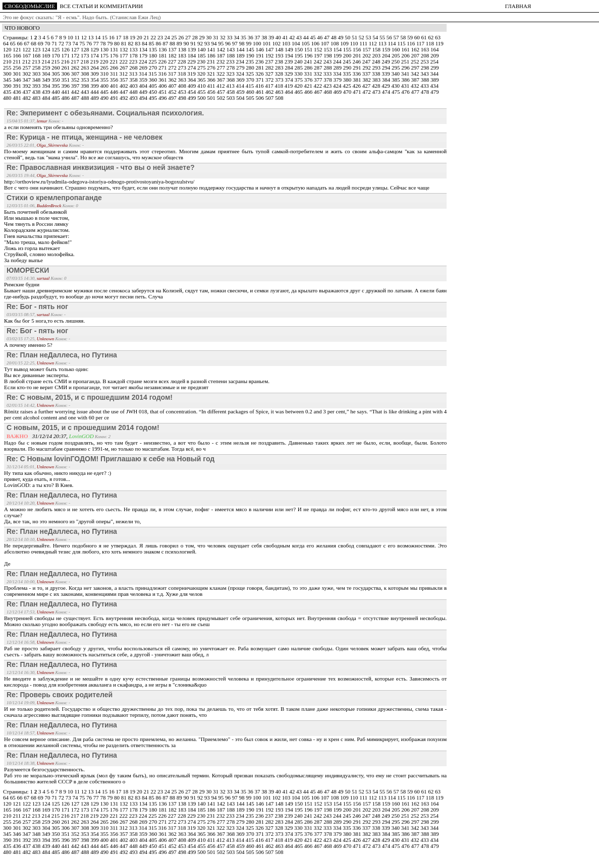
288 (328, 68)
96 (228, 43)
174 (95, 55)
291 (357, 68)
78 (103, 43)
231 (211, 61)
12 (84, 37)
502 (222, 98)
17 (119, 37)
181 (163, 55)
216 (66, 61)
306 (66, 74)
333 (328, 74)
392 (27, 86)
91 (193, 43)
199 (338, 55)
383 (377, 80)
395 (56, 86)
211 (17, 61)
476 (406, 92)
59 (410, 37)
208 (425, 55)
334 (338, 74)
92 (200, 43)
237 (270, 61)
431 (406, 86)
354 (95, 80)
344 (434, 74)
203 (377, 55)
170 (56, 55)
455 (202, 92)
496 (163, 98)
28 (195, 37)
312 (124, 74)
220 (105, 61)
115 (402, 43)
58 (403, 37)
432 (415, 86)
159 (387, 49)
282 (270, 68)
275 (202, 68)
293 (377, 68)
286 (309, 68)
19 (133, 37)
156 (357, 49)
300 (8, 74)
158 (377, 49)
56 (390, 37)
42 (292, 37)
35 (244, 37)
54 (375, 37)
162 (416, 49)
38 (264, 37)
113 (383, 43)
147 (270, 49)
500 (202, 98)
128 (85, 49)
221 (114, 61)
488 (85, 98)
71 (55, 43)
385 (396, 80)
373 (280, 80)
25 (174, 37)
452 (173, 92)
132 (124, 49)
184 (192, 55)
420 (299, 86)
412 (221, 86)
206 (406, 55)
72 (62, 43)
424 (338, 86)
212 (27, 61)
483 (37, 98)
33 (230, 37)
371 (260, 80)
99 (249, 43)
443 (85, 92)
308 (85, 74)
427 (367, 86)
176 (115, 55)
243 (328, 61)
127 (76, 49)
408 (183, 86)
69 (41, 43)
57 (396, 37)
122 (27, 49)
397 (76, 86)
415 (250, 86)
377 (318, 80)
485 (56, 98)
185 (202, 55)
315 (153, 74)
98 (242, 43)
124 (46, 49)
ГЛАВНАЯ (518, 6)
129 (95, 49)
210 (8, 61)
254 (434, 61)
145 (250, 49)
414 (241, 86)
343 (425, 74)
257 (27, 68)
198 (328, 55)
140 (202, 49)
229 (192, 61)
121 (17, 49)
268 (134, 68)
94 (215, 43)
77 (96, 43)
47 (327, 37)
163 (425, 49)
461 (260, 92)
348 (37, 80)
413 (231, 86)
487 (76, 98)
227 (173, 61)
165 (8, 55)
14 (98, 37)
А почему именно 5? (28, 345)
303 (37, 74)
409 (192, 86)
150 (299, 49)
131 (115, 49)
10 (71, 37)
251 (406, 61)
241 (308, 61)
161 (406, 49)
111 (363, 43)
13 (91, 37)
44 (306, 37)
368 (231, 80)
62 (431, 37)
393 (37, 86)
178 (134, 55)
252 (415, 61)
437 (27, 92)
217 (75, 61)
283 (280, 68)
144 (241, 49)
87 (166, 43)
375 (299, 80)
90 (187, 43)
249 (386, 61)
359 (144, 80)
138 (183, 49)
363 (183, 80)
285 (299, 68)
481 (17, 98)
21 (146, 37)
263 (85, 68)
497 (173, 98)
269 (144, 68)
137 (173, 49)
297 (416, 68)
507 (270, 98)
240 (299, 61)
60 (417, 37)
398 (85, 86)
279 (241, 68)
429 (386, 86)
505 (250, 98)
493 (134, 98)
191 (260, 55)
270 (153, 68)
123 (37, 49)
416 (260, 86)
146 (260, 49)
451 (163, 92)
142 (222, 49)
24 (168, 37)
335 (347, 74)
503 (231, 98)
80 (117, 43)
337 (367, 74)
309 (95, 74)
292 (367, 68)
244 (338, 61)
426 (357, 86)
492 (124, 98)
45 (313, 37)
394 (46, 86)
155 (348, 49)
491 (115, 98)
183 (183, 55)
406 (163, 86)
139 (192, 49)
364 (192, 80)
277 (222, 68)
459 (241, 92)
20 (140, 37)
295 (396, 68)
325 (250, 74)
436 (17, 92)
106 (316, 43)
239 (289, 61)
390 (8, 86)
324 (241, 74)
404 (144, 86)
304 (46, 74)
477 (416, 92)
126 (66, 49)
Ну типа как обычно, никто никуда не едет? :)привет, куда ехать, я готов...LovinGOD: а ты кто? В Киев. (57, 479)
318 (182, 74)
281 (260, 68)
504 (241, 98)
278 (231, 68)
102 (277, 43)
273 (183, 68)
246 (357, 61)
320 (202, 74)
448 (134, 92)
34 (237, 37)
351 (66, 80)
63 (438, 37)
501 (211, 98)
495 (153, 98)
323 (231, 74)
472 (367, 92)
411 (211, 86)
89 (180, 43)
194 (289, 55)
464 (289, 92)
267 (124, 68)
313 (134, 74)
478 (425, 92)
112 (373, 43)
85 (152, 43)
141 (211, 49)
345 (8, 80)
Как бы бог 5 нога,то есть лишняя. (44, 321)
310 (105, 74)
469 (338, 92)
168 (37, 55)
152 (318, 49)
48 (334, 37)
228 (182, 61)
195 (299, 55)
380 (348, 80)
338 (377, 74)
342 (415, 74)
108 (335, 43)
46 (320, 37)
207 (416, 55)
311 (115, 74)
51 (355, 37)
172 (76, 55)
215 (56, 61)
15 (105, 37)
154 (338, 49)
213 (36, 61)
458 (231, 92)
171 (66, 55)
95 (221, 43)
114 (392, 43)
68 (34, 43)
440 (56, 92)
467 (318, 92)
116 (411, 43)
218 (85, 61)
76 (89, 43)
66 (20, 43)
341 (406, 74)
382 (367, 80)
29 (202, 37)
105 (306, 43)
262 (76, 68)
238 (280, 61)
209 (434, 55)
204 (387, 55)
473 (377, 92)
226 (163, 61)
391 (17, 86)
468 (328, 92)
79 (110, 43)
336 (357, 74)
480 (8, 98)
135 (153, 49)
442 (76, 92)
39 (272, 37)
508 (279, 98)
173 (85, 55)
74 (76, 43)
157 (367, 49)
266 (115, 68)
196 (309, 55)
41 (285, 37)
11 (77, 37)
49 (341, 37)
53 (368, 37)
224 (143, 61)
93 (207, 43)
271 (163, 68)
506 (260, 98)
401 (115, 86)
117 (421, 43)
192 (270, 55)
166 (17, 55)
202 (367, 55)
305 (56, 74)
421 (308, 86)
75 (82, 43)
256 (17, 68)
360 (153, 80)
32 (223, 37)
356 (115, 80)
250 (396, 61)
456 (211, 92)
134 (144, 49)
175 (105, 55)
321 (211, 74)
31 (216, 37)
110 (355, 43)
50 (348, 37)
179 (144, 55)
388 (425, 80)
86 (159, 43)
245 (347, 61)
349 (46, 80)
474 (387, 92)
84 (145, 43)
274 (192, 68)
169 (46, 55)
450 (153, 92)
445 (105, 92)
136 (163, 49)
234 (241, 61)
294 (387, 68)
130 (105, 49)
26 (181, 37)
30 (209, 37)
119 (439, 43)
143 (231, 49)
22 (153, 37)
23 (161, 37)
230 (202, 61)
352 (76, 80)
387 (416, 80)
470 (348, 92)
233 (231, 61)
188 (231, 55)
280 (250, 68)
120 (8, 49)
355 (105, 80)
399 (95, 86)
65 (13, 43)
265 (105, 68)
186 (211, 55)
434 (434, 86)
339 (386, 74)
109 (345, 43)
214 (46, 61)
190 (250, 55)
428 (377, 86)
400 (105, 86)
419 (289, 86)
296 (406, 68)
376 (309, 80)
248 (377, 61)
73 (69, 43)
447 (124, 92)
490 (105, 98)
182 (173, 55)
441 (66, 92)
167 (27, 55)
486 (66, 98)
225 (153, 61)
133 (134, 49)
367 (222, 80)
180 (153, 55)
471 (357, 92)
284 (289, 68)
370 (250, 80)
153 (328, 49)
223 (134, 61)
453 (183, 92)
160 (396, 49)
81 (124, 43)
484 (46, 98)
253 (425, 61)
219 (95, 61)
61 (424, 37)
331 (308, 74)
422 (318, 86)
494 (144, 98)
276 (211, 68)
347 (27, 80)
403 (134, 86)
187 (222, 55)
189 (241, 55)
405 (153, 86)
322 (221, 74)
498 (183, 98)
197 (318, 55)
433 (425, 86)
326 (260, 74)
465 (299, 92)
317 (173, 74)
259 (46, 68)
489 (95, 98)
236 (260, 61)
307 (76, 74)
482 (27, 98)
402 (124, 86)
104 (296, 43)
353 (85, 80)
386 (406, 80)
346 (17, 80)
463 (280, 92)
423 (328, 86)
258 (37, 68)
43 (299, 37)
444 (95, 92)
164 (434, 49)
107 (326, 43)
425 (347, 86)
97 (235, 43)
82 (131, 43)
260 (56, 68)
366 (211, 80)
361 (163, 80)
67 (27, 43)
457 (222, 92)
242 (318, 61)
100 (257, 43)
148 (280, 49)
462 (270, 92)
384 (387, 80)
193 (280, 55)
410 (202, 86)
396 (66, 86)
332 (318, 74)
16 (112, 37)
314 (143, 74)
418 (280, 86)
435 (8, 92)
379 (338, 80)
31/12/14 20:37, (38, 436)
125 (56, 49)
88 (173, 43)
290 (348, 68)
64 (6, 43)
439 (46, 92)
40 (279, 37)
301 (17, 74)
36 (251, 37)
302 (27, 74)
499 (192, 98)
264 (95, 68)
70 (48, 43)
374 (289, 80)
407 (173, 86)
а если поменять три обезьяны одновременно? (58, 127)
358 (134, 80)
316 (163, 74)
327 (270, 74)
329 (289, 74)
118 (430, 43)
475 (396, 92)
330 (299, 74)
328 (280, 74)
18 (126, 37)
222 (124, 61)
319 (192, 74)
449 (144, 92)
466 (309, 92)
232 (221, 61)
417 (270, 86)
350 (56, 80)
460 (250, 92)
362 (173, 80)
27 (188, 37)
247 (367, 61)
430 (396, 86)
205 (396, 55)
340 (396, 74)
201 (357, 55)
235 (250, 61)
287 (318, 68)
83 (138, 43)
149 (289, 49)
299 (434, 68)
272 (173, 68)
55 (383, 37)
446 (115, 92)
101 (267, 43)
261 (66, 68)
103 (287, 43)
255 (8, 68)
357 (124, 80)
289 (338, 68)
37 (257, 37)
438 (37, 92)
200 (348, 55)
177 (124, 55)
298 (425, 68)
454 (192, 92)
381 (357, 80)
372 (270, 80)
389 (434, 80)
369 (241, 80)
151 (309, 49)
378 (328, 80)
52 (362, 37)
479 (434, 92)
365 (202, 80)
